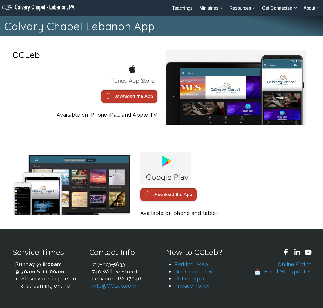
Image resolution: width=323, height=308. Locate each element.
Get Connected (279, 8)
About (312, 8)
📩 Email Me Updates (283, 271)
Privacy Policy (192, 286)
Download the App (128, 96)
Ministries (211, 8)
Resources (242, 8)
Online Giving (295, 264)
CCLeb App (189, 278)
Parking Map (191, 264)
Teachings (182, 8)
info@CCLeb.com (114, 286)
